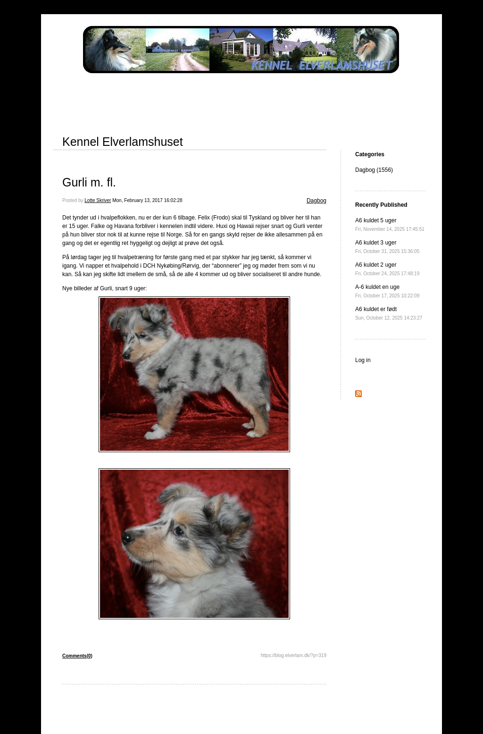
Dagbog (316, 200)
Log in (363, 360)
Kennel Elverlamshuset (122, 141)
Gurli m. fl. (89, 182)
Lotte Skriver (97, 200)
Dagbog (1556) (374, 170)
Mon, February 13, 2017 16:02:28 (147, 200)
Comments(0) (77, 655)
